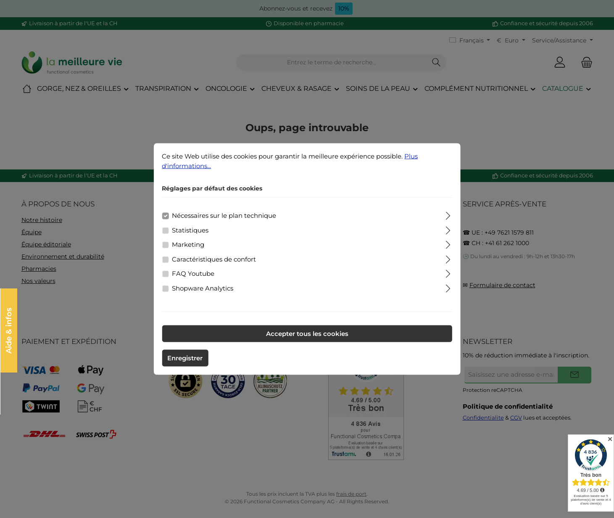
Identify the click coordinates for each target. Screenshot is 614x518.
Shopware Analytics (202, 288)
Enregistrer (185, 358)
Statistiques (190, 230)
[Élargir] (448, 214)
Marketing (188, 244)
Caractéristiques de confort (214, 259)
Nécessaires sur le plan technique (224, 215)
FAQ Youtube (193, 274)
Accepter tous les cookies (307, 334)
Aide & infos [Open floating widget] (8, 330)
